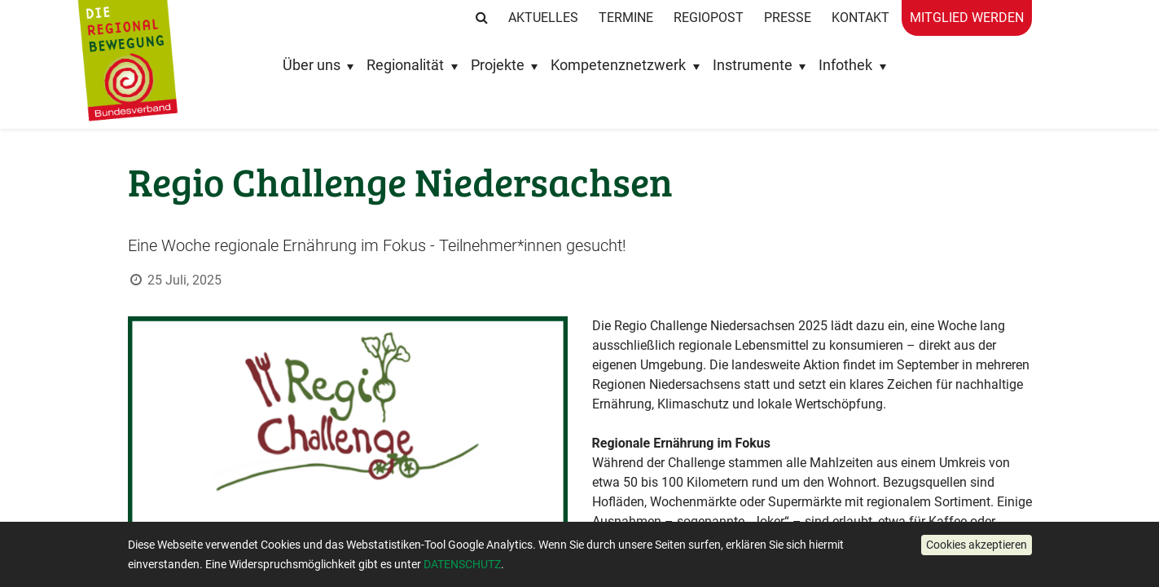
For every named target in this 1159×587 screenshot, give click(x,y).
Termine (626, 17)
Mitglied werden (967, 17)
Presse (787, 17)
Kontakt (860, 17)
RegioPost (709, 17)
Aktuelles (543, 17)
